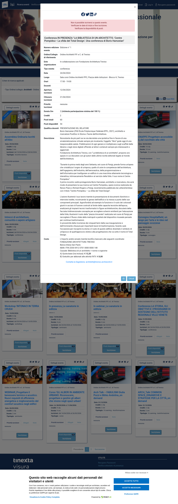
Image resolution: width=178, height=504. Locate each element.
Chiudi (131, 278)
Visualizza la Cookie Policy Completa (45, 497)
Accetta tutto (131, 481)
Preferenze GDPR (131, 494)
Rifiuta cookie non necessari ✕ (136, 473)
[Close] (135, 7)
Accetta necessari (131, 488)
